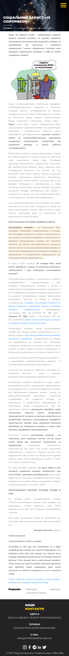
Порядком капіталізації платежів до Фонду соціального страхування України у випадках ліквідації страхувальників (34, 306)
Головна (7, 28)
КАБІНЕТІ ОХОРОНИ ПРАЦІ (35, 582)
